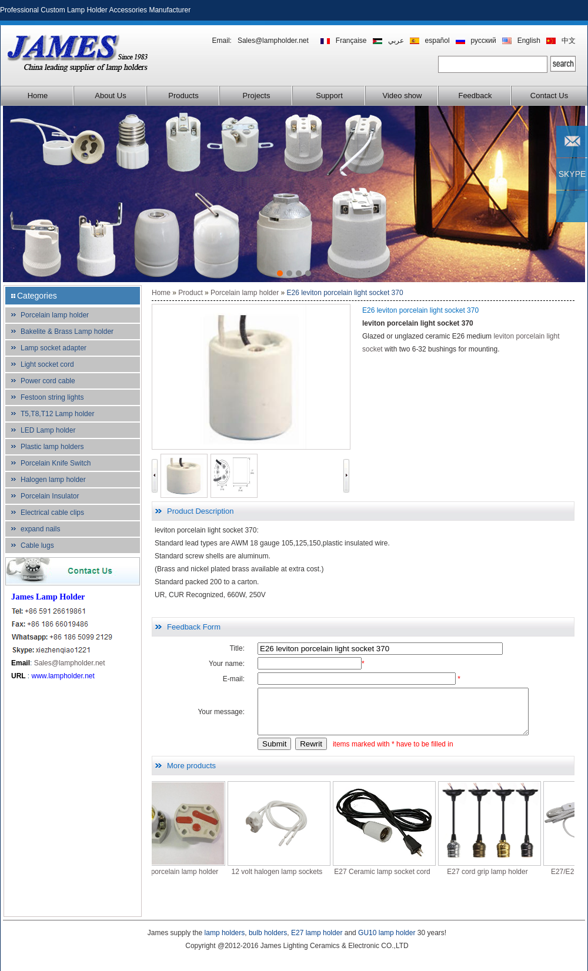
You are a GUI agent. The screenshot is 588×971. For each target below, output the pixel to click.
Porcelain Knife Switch (56, 463)
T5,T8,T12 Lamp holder (57, 414)
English (528, 40)
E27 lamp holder (316, 933)
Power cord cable (48, 381)
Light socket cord (47, 364)
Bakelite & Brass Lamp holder (67, 331)
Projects (256, 95)
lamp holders (225, 933)
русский (483, 40)
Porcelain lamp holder (55, 315)
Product (190, 293)
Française (351, 40)
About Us (110, 95)
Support (329, 95)
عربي (396, 40)
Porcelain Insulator (50, 496)
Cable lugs (37, 545)
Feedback (475, 95)
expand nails (40, 529)
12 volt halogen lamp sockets (291, 880)
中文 (569, 40)
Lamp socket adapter (53, 348)
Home (38, 95)
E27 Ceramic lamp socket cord (396, 880)
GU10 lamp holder (386, 933)
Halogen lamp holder (53, 480)
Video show (402, 95)
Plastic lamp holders (52, 447)
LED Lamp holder (48, 430)
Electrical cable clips (52, 512)
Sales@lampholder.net (273, 40)
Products (183, 95)
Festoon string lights (52, 397)
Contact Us (549, 95)
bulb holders (268, 933)
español (437, 40)
